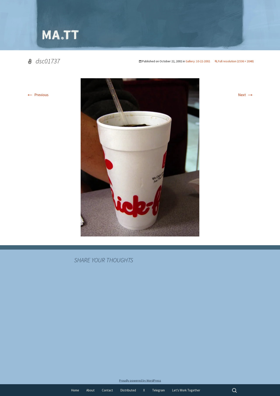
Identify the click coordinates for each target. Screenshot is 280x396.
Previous (37, 94)
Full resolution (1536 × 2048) (236, 61)
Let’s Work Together (186, 390)
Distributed (128, 390)
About (90, 390)
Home (75, 390)
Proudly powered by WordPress (140, 380)
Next (246, 94)
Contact (107, 390)
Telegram (158, 390)
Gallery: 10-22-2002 (198, 61)
